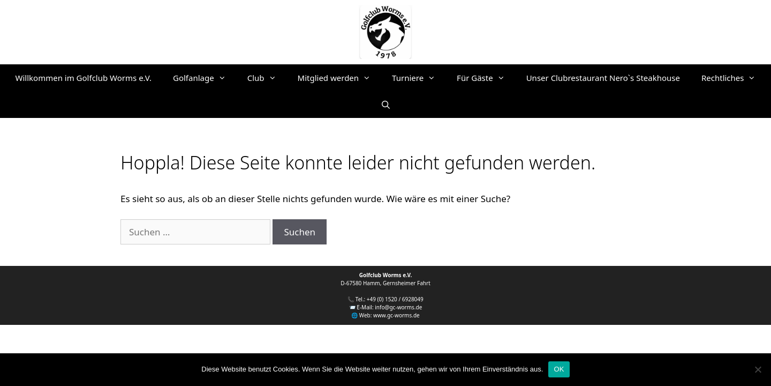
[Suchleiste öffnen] (385, 104)
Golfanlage (205, 77)
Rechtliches (734, 77)
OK (559, 369)
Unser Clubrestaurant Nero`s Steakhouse (603, 77)
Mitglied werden (340, 77)
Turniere (419, 77)
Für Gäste (486, 77)
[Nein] (757, 369)
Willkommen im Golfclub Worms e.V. (84, 77)
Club (267, 77)
